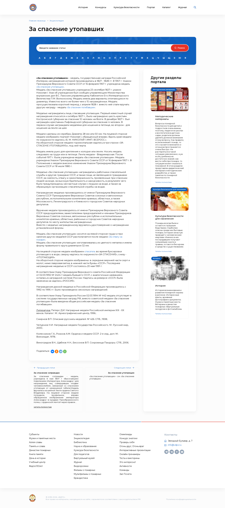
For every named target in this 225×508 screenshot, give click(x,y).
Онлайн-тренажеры (129, 454)
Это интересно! (127, 462)
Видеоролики (81, 466)
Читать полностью (163, 182)
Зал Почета (125, 474)
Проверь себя (126, 442)
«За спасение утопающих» (51, 86)
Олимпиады (125, 434)
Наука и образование (85, 446)
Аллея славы (35, 442)
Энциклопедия (57, 21)
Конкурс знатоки (128, 438)
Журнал (182, 7)
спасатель (90, 251)
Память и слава (37, 446)
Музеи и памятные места (42, 438)
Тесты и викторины (129, 458)
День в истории (37, 458)
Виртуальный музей (84, 458)
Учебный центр (37, 462)
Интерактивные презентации (135, 450)
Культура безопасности (126, 7)
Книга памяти (36, 454)
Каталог (166, 7)
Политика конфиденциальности (181, 499)
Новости (78, 434)
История (83, 7)
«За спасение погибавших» (82, 107)
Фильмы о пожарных (84, 470)
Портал (151, 7)
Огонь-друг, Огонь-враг (131, 446)
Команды (124, 470)
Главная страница (37, 21)
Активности (125, 466)
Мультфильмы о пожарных (87, 474)
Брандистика (81, 478)
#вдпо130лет (36, 466)
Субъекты (34, 434)
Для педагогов (81, 454)
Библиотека (80, 442)
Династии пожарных (40, 450)
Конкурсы (100, 7)
